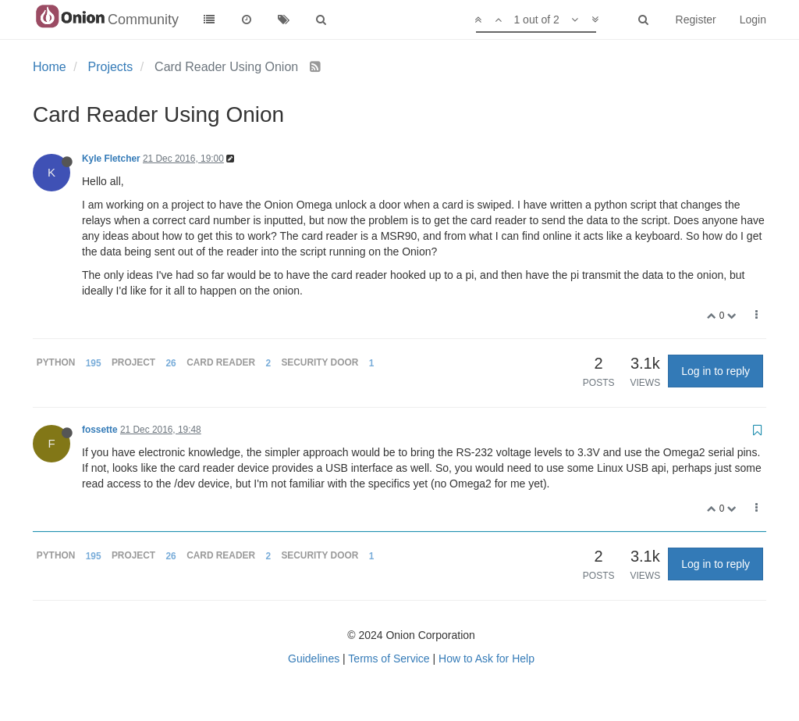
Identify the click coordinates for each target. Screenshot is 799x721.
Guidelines (313, 658)
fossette (100, 429)
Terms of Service (388, 658)
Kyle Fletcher (111, 158)
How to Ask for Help (486, 658)
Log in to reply (715, 371)
